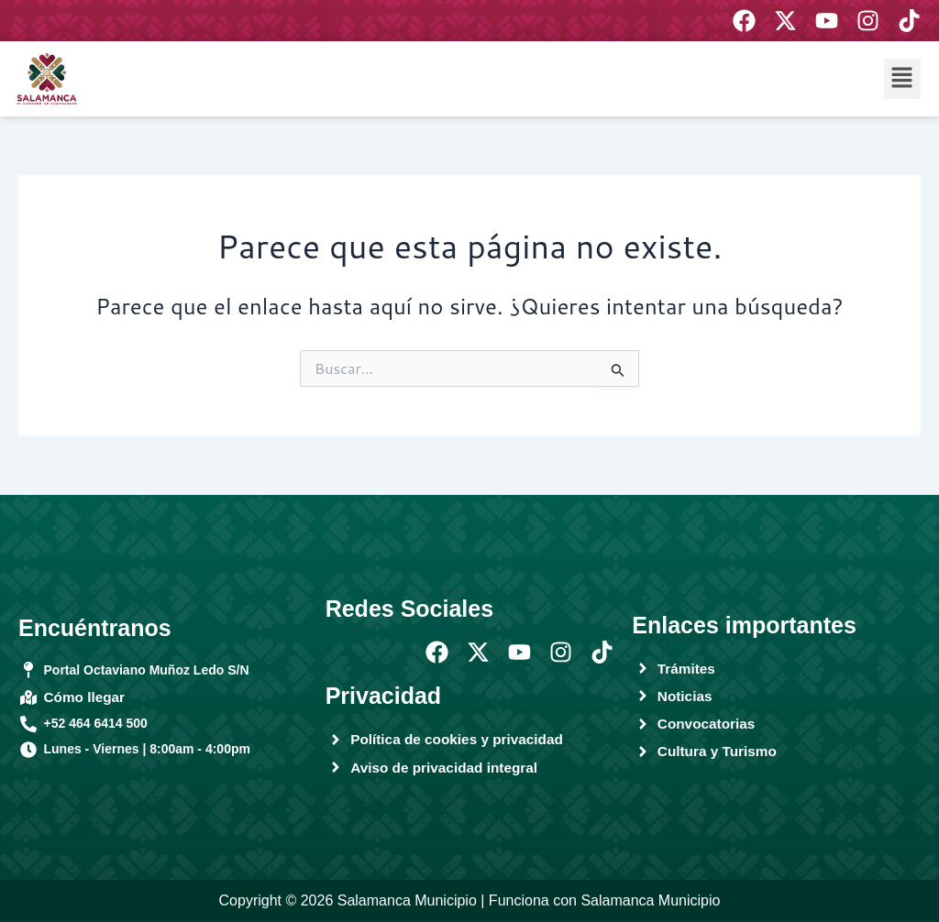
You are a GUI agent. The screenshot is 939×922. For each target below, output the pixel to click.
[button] (902, 78)
